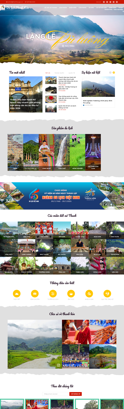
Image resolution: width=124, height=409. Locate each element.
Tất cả (47, 73)
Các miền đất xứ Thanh (62, 215)
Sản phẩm (63, 7)
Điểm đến (72, 7)
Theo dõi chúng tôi (62, 386)
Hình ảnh (112, 7)
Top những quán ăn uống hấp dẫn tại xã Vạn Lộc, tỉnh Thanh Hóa (68, 98)
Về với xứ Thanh (50, 7)
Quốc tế (72, 73)
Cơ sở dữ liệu (101, 7)
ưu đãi (91, 7)
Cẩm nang (82, 7)
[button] (114, 72)
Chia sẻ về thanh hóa (62, 313)
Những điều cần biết (62, 282)
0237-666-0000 (30, 2)
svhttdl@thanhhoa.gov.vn (14, 2)
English (98, 2)
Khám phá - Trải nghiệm (114, 9)
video (120, 7)
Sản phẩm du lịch (62, 128)
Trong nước (59, 73)
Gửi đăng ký (75, 394)
